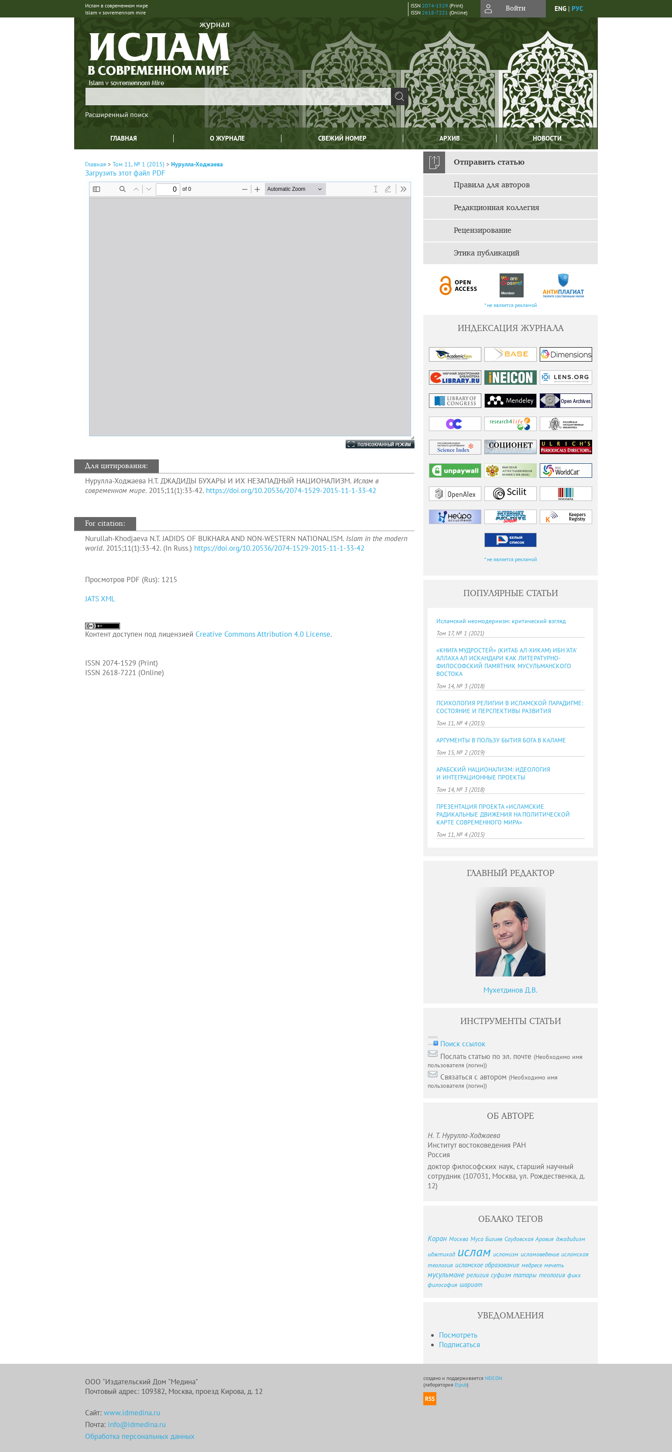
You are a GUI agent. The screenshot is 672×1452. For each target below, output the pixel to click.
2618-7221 (435, 12)
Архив (449, 138)
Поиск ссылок (462, 1043)
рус (577, 8)
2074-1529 (435, 5)
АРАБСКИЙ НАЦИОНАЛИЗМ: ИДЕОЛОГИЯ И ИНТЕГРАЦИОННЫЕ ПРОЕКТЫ (493, 773)
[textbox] (238, 96)
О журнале (227, 138)
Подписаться (459, 1344)
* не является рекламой (510, 305)
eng (560, 8)
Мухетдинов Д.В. (510, 990)
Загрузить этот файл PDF (125, 173)
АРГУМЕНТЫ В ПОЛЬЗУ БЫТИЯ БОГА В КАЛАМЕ (501, 740)
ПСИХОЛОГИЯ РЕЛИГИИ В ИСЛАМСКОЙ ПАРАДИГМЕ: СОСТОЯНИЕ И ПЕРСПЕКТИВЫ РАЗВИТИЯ (509, 707)
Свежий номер (342, 138)
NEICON (493, 1378)
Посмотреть (458, 1335)
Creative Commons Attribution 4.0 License (262, 634)
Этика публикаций (486, 253)
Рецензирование (482, 231)
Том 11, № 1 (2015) (139, 164)
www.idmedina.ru (132, 1413)
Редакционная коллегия (496, 208)
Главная (123, 138)
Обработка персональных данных (140, 1436)
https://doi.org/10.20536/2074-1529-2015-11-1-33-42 (291, 490)
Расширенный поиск (116, 114)
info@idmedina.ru (137, 1424)
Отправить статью (489, 162)
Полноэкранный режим (371, 444)
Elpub (461, 1384)
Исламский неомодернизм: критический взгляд (501, 621)
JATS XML (100, 599)
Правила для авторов (492, 185)
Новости (547, 138)
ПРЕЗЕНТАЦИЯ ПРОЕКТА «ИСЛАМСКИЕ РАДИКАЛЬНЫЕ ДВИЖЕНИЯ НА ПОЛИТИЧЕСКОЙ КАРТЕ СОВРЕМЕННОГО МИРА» (503, 814)
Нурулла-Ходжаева (197, 164)
